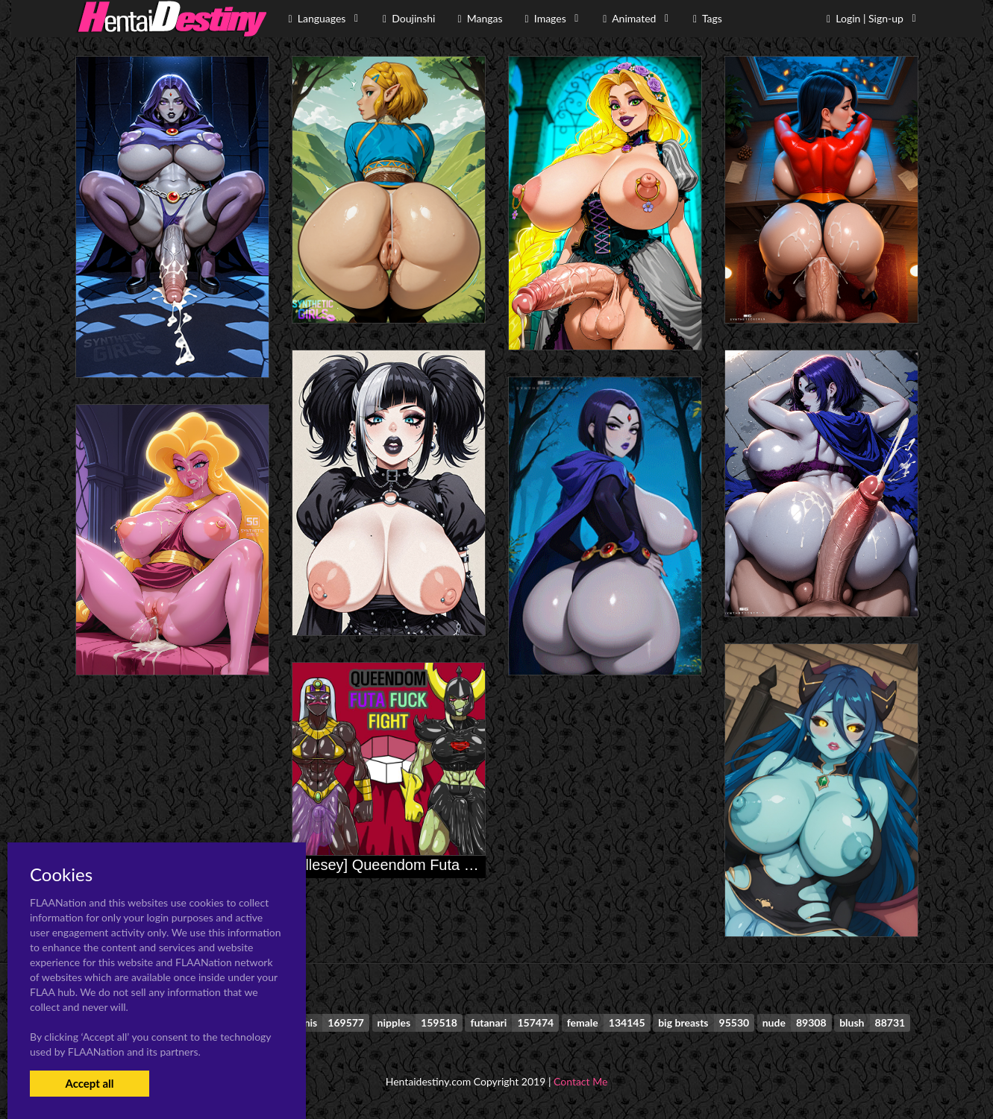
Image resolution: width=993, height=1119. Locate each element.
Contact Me (580, 1081)
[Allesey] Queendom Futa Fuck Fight (413, 865)
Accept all (89, 1083)
